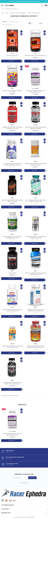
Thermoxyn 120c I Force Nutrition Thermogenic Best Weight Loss (35, 310)
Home (2, 13)
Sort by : (5, 21)
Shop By (12, 13)
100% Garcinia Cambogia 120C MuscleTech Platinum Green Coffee (35, 237)
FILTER (40, 23)
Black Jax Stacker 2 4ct (12, 55)
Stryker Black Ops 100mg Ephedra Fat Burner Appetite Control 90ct (12, 383)
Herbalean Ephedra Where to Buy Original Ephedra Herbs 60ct (35, 164)
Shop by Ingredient (21, 13)
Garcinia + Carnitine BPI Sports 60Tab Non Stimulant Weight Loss (35, 273)
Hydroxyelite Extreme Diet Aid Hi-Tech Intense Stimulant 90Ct (35, 91)
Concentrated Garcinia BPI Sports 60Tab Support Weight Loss (12, 346)
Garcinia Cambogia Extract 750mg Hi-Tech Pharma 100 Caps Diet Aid (35, 200)
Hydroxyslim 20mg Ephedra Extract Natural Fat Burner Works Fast (35, 346)
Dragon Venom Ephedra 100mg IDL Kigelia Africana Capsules (12, 200)
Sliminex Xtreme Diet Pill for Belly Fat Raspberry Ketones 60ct (12, 237)
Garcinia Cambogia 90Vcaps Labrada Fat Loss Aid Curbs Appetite (12, 310)
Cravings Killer (12, 273)
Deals (7, 13)
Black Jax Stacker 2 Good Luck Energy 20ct (35, 55)
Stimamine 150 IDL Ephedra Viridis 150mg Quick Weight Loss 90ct (12, 127)
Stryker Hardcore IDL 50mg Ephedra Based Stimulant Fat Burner (35, 127)
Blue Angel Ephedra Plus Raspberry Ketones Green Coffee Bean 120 (12, 164)
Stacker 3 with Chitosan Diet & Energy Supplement (12, 91)
